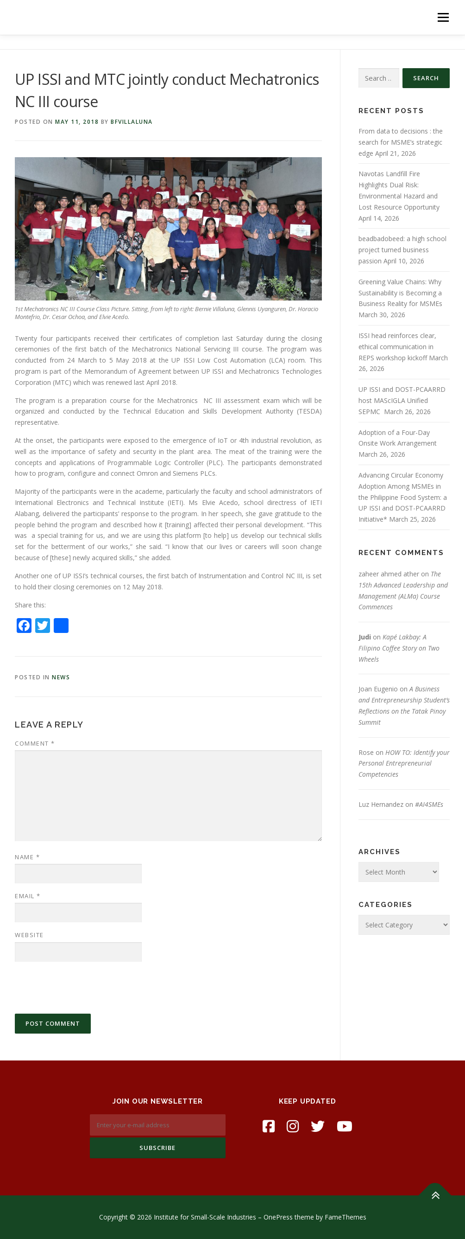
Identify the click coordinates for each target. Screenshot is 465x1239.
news (61, 677)
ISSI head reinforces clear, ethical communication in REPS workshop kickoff (397, 346)
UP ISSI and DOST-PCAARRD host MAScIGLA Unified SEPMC (402, 400)
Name (27, 857)
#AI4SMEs (429, 804)
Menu (443, 17)
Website (29, 935)
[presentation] (85, 987)
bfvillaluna (132, 122)
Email (28, 896)
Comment (35, 743)
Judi (364, 636)
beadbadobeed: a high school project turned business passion (402, 249)
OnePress (278, 1217)
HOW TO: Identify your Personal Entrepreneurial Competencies (404, 763)
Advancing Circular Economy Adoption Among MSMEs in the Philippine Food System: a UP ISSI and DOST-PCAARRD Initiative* (402, 497)
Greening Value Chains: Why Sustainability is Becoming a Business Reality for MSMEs (400, 292)
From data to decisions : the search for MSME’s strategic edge (400, 142)
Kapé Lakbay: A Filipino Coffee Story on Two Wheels (399, 648)
